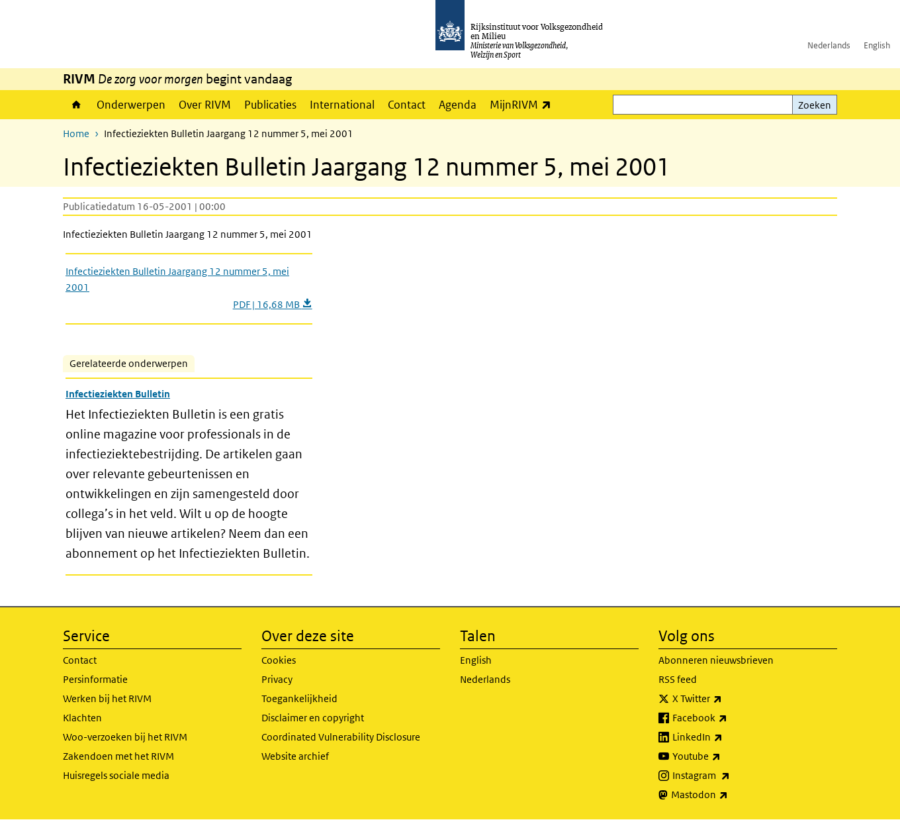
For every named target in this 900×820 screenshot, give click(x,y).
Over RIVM (205, 104)
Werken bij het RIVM (107, 698)
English (877, 45)
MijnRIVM (524, 104)
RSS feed (677, 679)
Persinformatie (95, 679)
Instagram (730, 776)
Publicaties (270, 104)
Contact (407, 104)
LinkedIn (726, 737)
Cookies (278, 660)
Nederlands (828, 45)
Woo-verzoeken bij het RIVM (125, 737)
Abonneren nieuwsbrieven (716, 660)
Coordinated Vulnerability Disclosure (340, 737)
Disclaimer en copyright (312, 717)
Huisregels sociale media (116, 775)
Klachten (82, 717)
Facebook (729, 718)
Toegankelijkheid (299, 698)
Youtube (725, 756)
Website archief (295, 756)
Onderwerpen (131, 104)
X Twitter (726, 699)
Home (76, 104)
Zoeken (814, 105)
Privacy (276, 679)
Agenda (457, 104)
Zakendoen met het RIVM (118, 756)
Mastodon (728, 795)
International (342, 104)
